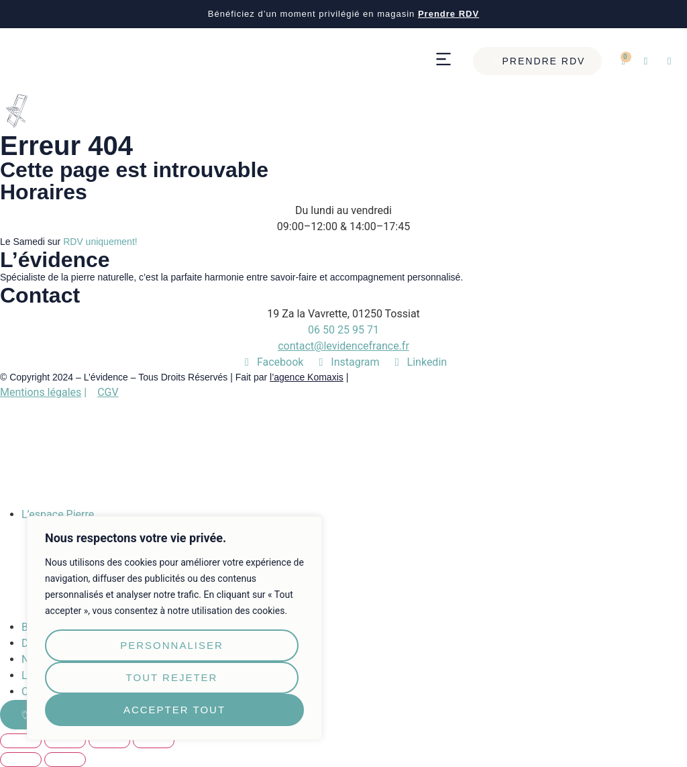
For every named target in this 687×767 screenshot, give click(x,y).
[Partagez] (65, 740)
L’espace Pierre (57, 514)
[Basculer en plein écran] (109, 740)
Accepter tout (174, 709)
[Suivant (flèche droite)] (65, 759)
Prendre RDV (448, 14)
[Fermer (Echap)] (21, 740)
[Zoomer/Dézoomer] (153, 740)
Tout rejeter (172, 677)
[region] (174, 628)
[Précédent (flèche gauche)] (21, 759)
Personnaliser (171, 645)
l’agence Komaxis (307, 377)
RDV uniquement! (100, 241)
